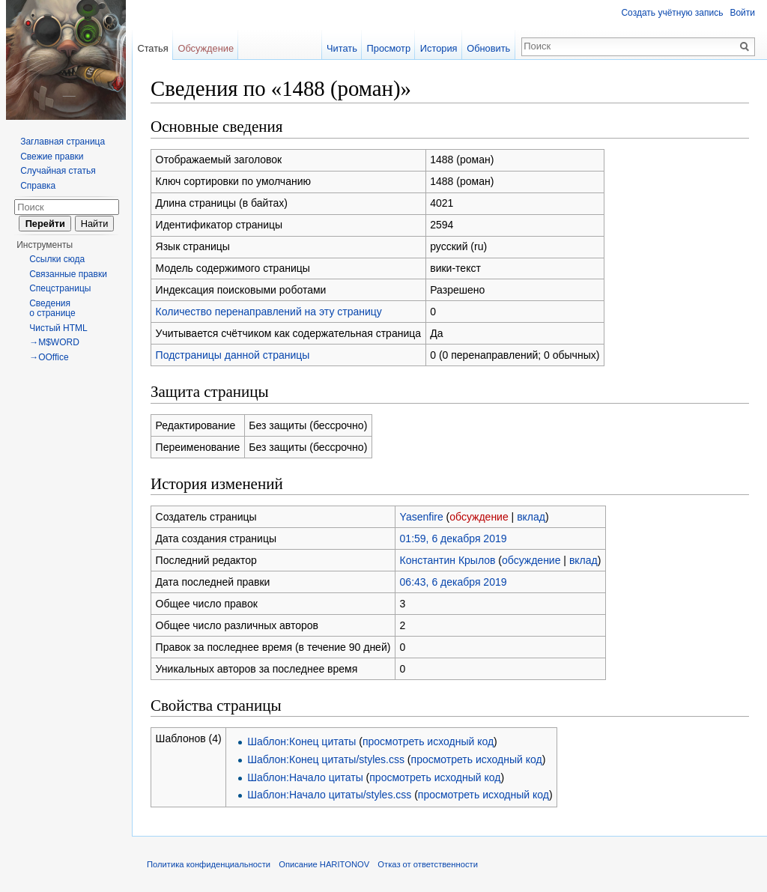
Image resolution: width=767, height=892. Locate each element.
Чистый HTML (58, 328)
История (439, 48)
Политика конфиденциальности (208, 864)
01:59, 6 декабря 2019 (453, 538)
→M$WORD (54, 342)
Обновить (488, 48)
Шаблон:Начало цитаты (305, 777)
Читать (342, 48)
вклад (531, 517)
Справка (37, 185)
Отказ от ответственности (428, 864)
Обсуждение (206, 48)
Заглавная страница (62, 141)
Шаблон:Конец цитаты (301, 741)
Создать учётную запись (672, 12)
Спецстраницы (60, 288)
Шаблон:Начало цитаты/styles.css (329, 795)
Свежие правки (51, 156)
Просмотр (388, 48)
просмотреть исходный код (428, 741)
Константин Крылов (448, 560)
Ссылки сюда (57, 259)
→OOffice (48, 357)
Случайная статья (57, 171)
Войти (742, 12)
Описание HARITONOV (324, 864)
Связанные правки (68, 274)
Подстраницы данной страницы (233, 355)
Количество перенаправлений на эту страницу (269, 312)
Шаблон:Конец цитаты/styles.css (325, 759)
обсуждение (478, 517)
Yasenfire (421, 517)
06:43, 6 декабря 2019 (453, 582)
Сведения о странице (52, 308)
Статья (152, 48)
